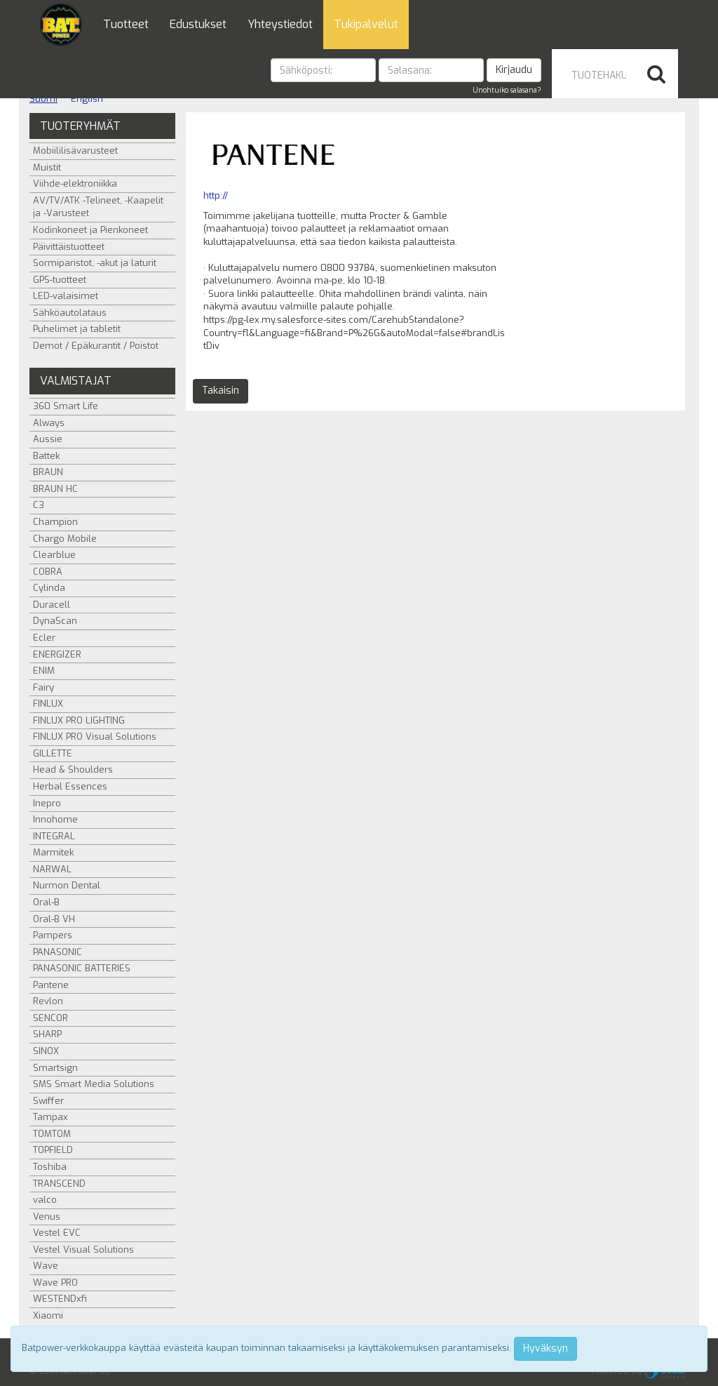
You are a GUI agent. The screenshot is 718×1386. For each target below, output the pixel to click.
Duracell (51, 605)
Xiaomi (48, 1315)
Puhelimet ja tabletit (77, 329)
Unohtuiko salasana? (507, 90)
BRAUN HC (55, 489)
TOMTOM (52, 1134)
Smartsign (55, 1068)
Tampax (50, 1117)
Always (49, 423)
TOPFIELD (53, 1150)
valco (45, 1200)
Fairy (43, 687)
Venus (46, 1216)
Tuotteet (126, 24)
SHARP (47, 1034)
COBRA (47, 572)
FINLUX (48, 703)
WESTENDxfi (60, 1299)
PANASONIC (57, 952)
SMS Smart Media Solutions (93, 1084)
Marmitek (53, 852)
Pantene (51, 985)
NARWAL (52, 869)
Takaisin (220, 390)
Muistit (47, 167)
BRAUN (48, 472)
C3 (38, 505)
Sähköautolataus (70, 313)
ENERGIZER (57, 654)
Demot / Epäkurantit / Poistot (95, 346)
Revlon (48, 1001)
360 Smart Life (65, 406)
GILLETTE (52, 753)
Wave (45, 1266)
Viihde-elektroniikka (75, 183)
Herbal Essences (70, 786)
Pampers (52, 935)
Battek (46, 456)
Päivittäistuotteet (68, 247)
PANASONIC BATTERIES (81, 968)
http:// (215, 195)
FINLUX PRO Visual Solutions (94, 736)
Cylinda (49, 588)
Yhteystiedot (280, 24)
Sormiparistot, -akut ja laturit (94, 263)
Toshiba (50, 1167)
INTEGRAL (54, 836)
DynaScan (55, 621)
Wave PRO (55, 1282)
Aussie (47, 439)
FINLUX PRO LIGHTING (79, 720)
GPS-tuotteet (59, 280)
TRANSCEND (59, 1184)
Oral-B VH (54, 919)
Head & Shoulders (73, 769)
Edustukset (198, 24)
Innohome (55, 819)
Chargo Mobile (65, 539)
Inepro (47, 803)
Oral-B (46, 902)
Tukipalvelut (366, 24)
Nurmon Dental (66, 885)
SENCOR (50, 1018)
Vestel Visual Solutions (83, 1249)
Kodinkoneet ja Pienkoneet (90, 230)
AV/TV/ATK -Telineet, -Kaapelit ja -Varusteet (98, 207)
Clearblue (54, 555)
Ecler (44, 638)
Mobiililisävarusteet (75, 150)
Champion (55, 522)
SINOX (46, 1051)
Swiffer (48, 1101)
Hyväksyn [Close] (545, 1348)
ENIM (44, 671)
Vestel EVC (57, 1233)
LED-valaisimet (65, 296)
